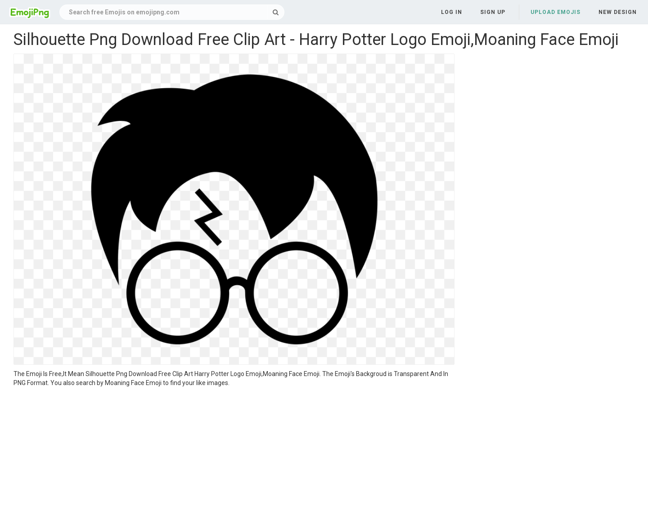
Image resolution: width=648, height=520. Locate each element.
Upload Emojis (555, 12)
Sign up (492, 12)
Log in (451, 12)
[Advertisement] (234, 455)
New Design (617, 12)
